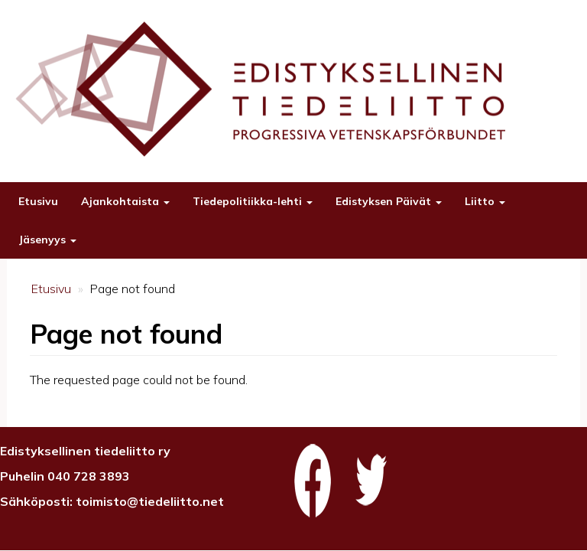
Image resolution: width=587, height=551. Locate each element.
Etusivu (38, 201)
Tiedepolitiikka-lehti (253, 201)
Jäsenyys (47, 239)
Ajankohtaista (125, 201)
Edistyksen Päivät (389, 201)
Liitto (485, 201)
